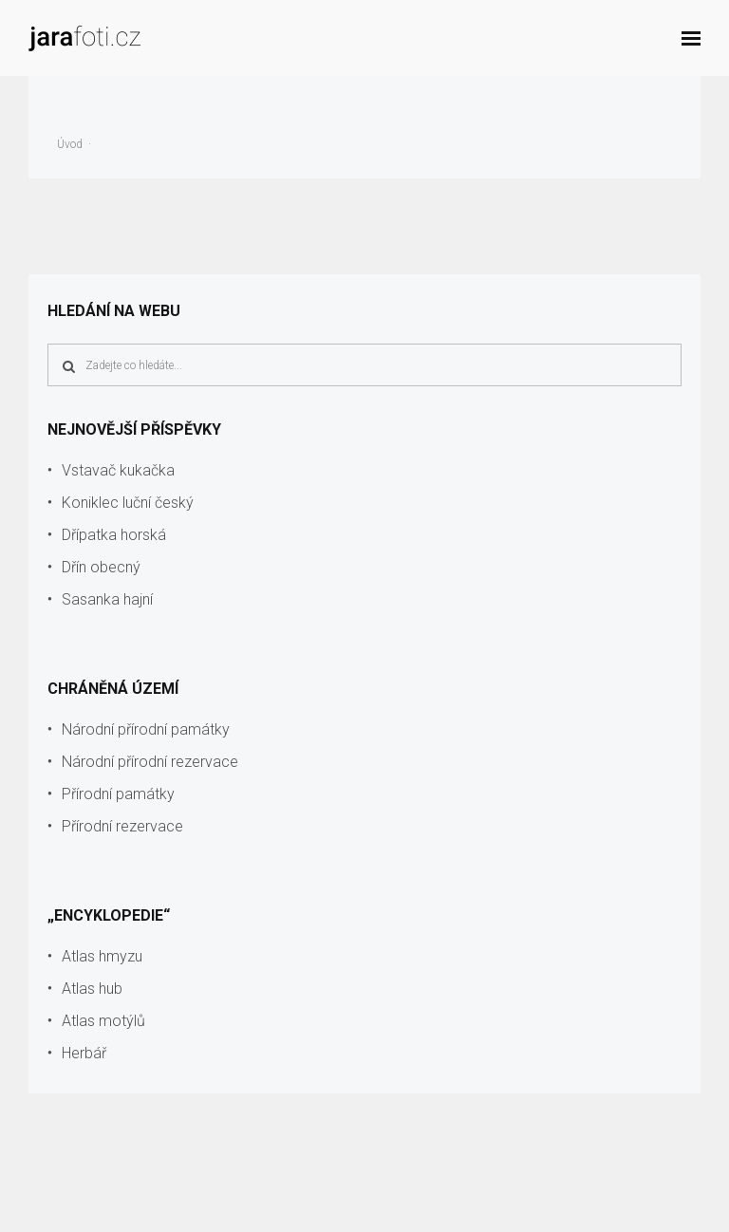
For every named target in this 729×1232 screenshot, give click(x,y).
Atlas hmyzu (102, 956)
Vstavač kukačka (118, 470)
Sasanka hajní (107, 599)
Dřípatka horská (114, 535)
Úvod (70, 144)
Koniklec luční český (128, 503)
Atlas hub (92, 989)
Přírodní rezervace (122, 826)
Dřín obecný (101, 567)
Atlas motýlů (103, 1021)
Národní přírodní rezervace (150, 762)
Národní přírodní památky (146, 729)
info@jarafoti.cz (662, 1205)
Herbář (84, 1053)
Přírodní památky (118, 794)
